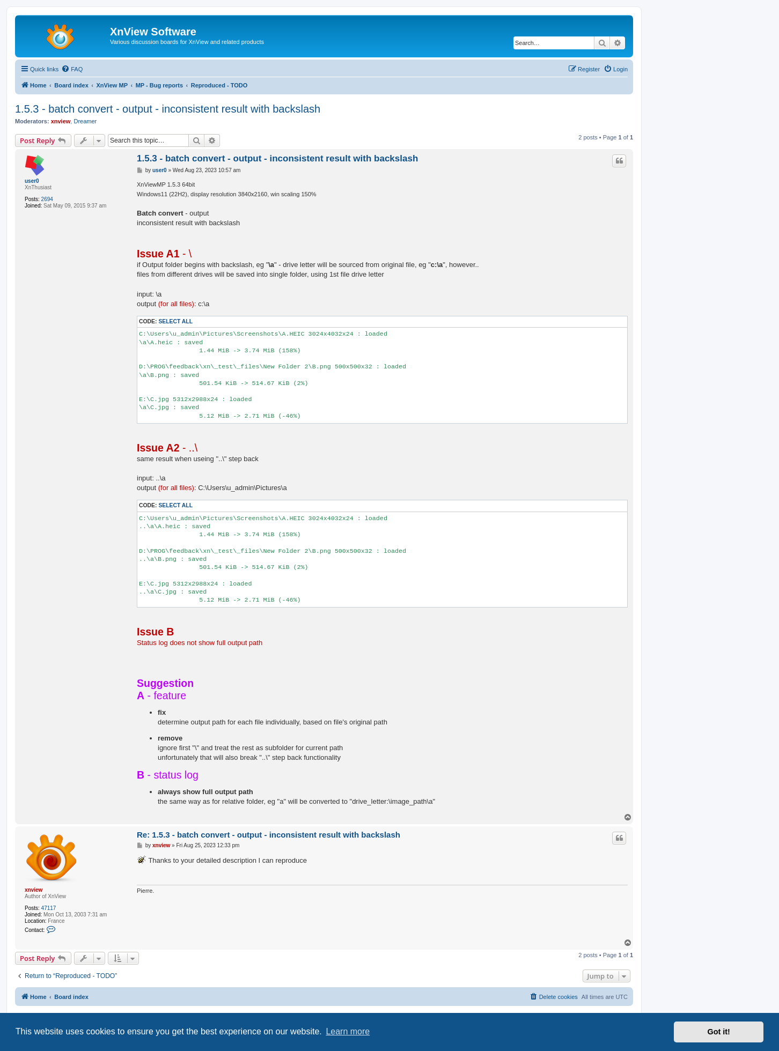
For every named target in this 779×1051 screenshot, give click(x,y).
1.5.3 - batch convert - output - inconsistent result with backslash (167, 109)
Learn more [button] (348, 1031)
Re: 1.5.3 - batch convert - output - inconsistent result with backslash (268, 834)
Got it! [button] (719, 1031)
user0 (32, 181)
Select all (175, 321)
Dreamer (85, 121)
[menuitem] (72, 69)
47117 (48, 908)
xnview (61, 121)
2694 (47, 199)
